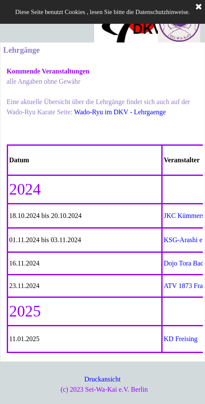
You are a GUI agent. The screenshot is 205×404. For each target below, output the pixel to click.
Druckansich (101, 379)
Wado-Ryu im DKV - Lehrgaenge (120, 112)
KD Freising (181, 338)
